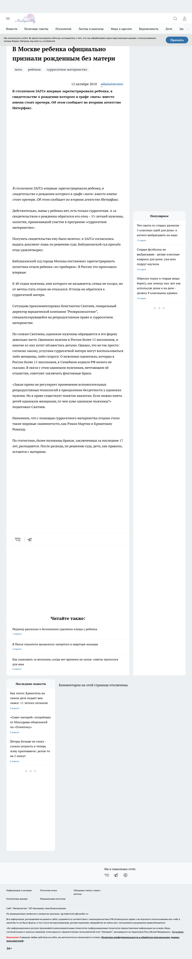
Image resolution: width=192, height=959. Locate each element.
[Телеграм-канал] (116, 875)
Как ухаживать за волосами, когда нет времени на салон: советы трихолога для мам (67, 664)
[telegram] (31, 539)
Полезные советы (36, 29)
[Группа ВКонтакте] (106, 875)
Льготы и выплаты (91, 29)
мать (18, 69)
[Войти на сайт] (184, 18)
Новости (11, 29)
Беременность (149, 29)
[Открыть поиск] (175, 18)
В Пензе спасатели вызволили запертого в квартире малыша (67, 646)
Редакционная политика (52, 898)
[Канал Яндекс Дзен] (125, 875)
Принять (177, 40)
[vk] (18, 539)
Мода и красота (121, 29)
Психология (63, 29)
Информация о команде (19, 890)
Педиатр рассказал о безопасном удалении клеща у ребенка (67, 631)
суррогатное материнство (67, 69)
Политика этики (48, 890)
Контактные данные (17, 898)
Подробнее (178, 931)
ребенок (34, 69)
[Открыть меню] (7, 18)
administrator (112, 84)
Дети (169, 29)
